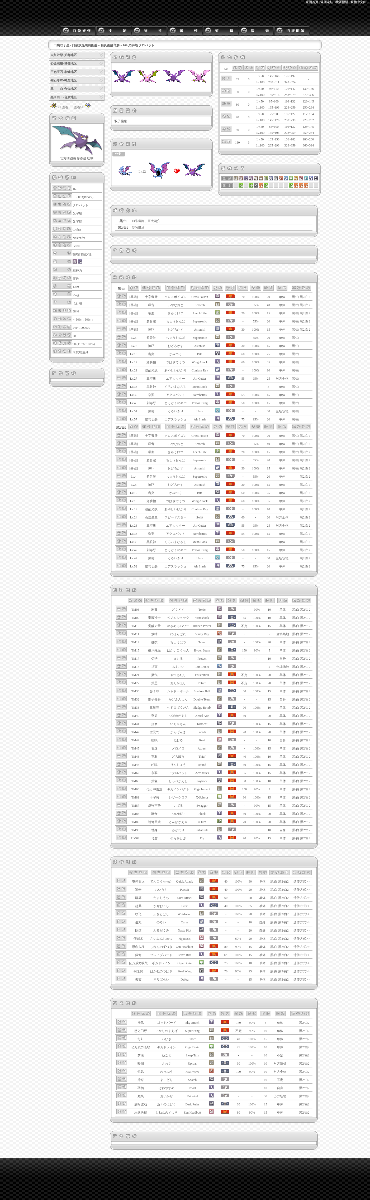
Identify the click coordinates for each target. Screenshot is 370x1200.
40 (268, 305)
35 (268, 362)
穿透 (76, 279)
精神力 (77, 270)
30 (268, 411)
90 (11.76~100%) (84, 344)
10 (268, 370)
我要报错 (341, 2)
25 (268, 354)
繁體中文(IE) (359, 2)
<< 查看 (58, 107)
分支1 (119, 154)
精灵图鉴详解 (110, 45)
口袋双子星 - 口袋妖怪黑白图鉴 (75, 45)
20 (268, 297)
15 (268, 313)
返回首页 (312, 2)
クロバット (80, 205)
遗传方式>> (301, 881)
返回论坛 (326, 2)
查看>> (83, 107)
